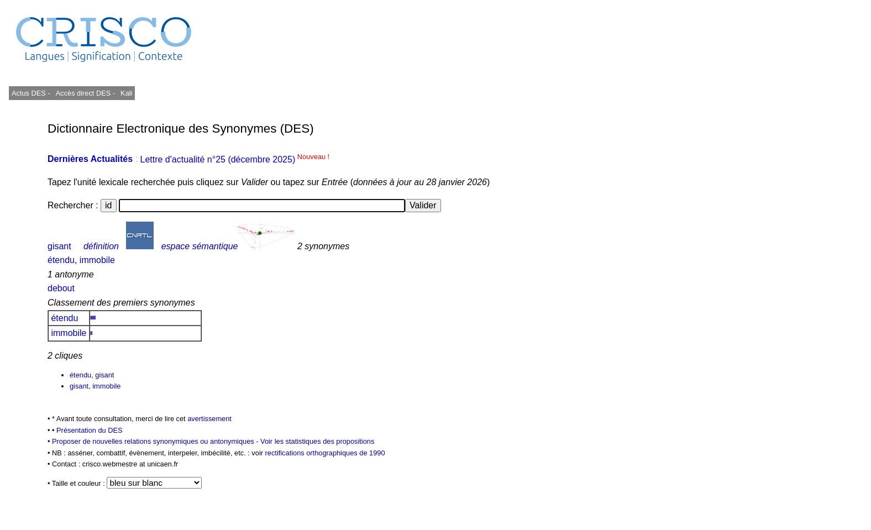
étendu (61, 260)
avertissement (209, 418)
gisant (59, 246)
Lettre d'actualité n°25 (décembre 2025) (234, 159)
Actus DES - (31, 93)
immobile (97, 260)
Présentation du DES (89, 430)
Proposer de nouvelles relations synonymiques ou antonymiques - (156, 441)
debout (61, 288)
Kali (126, 93)
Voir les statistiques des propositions (317, 441)
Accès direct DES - (85, 93)
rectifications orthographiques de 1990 (325, 453)
